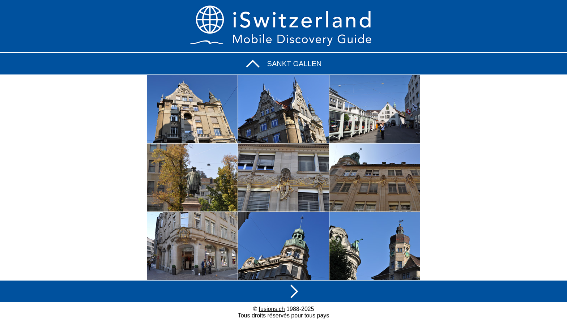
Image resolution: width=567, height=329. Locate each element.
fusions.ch (272, 309)
